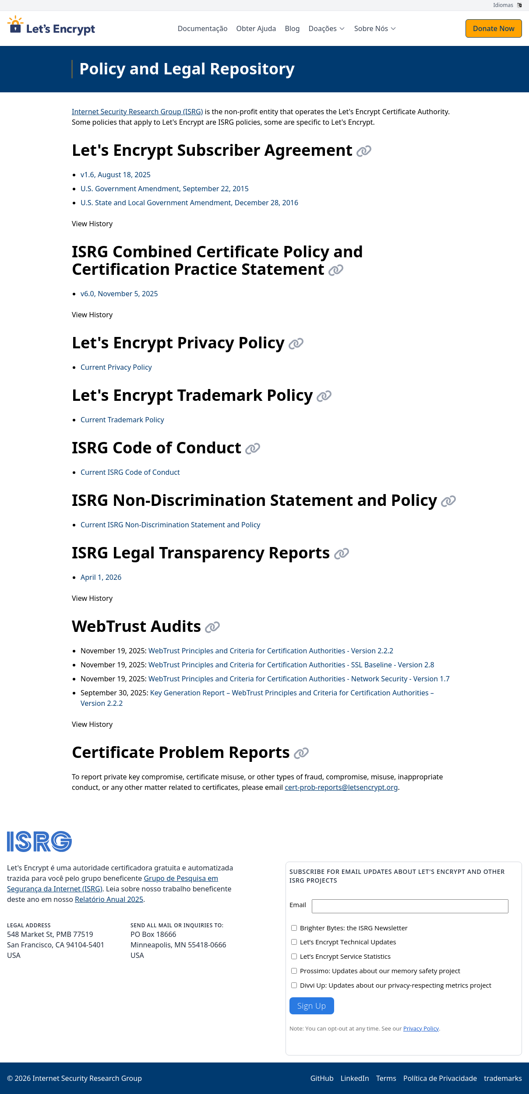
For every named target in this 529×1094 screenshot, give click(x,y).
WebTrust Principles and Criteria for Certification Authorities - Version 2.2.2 (270, 651)
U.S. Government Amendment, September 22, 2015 (165, 188)
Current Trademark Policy (122, 419)
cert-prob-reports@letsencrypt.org (341, 787)
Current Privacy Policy (116, 367)
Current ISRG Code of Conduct (130, 472)
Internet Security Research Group (87, 1078)
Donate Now (494, 28)
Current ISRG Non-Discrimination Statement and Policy (171, 524)
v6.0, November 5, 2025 (119, 293)
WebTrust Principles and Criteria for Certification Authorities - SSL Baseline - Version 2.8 (291, 665)
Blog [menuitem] (292, 28)
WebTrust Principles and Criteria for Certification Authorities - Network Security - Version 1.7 (299, 679)
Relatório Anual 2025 (109, 899)
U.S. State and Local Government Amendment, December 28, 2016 (189, 202)
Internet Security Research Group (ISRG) (137, 111)
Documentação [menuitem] (203, 28)
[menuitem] (327, 28)
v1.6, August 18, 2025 (116, 174)
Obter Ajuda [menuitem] (256, 28)
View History (92, 223)
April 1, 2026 (101, 577)
